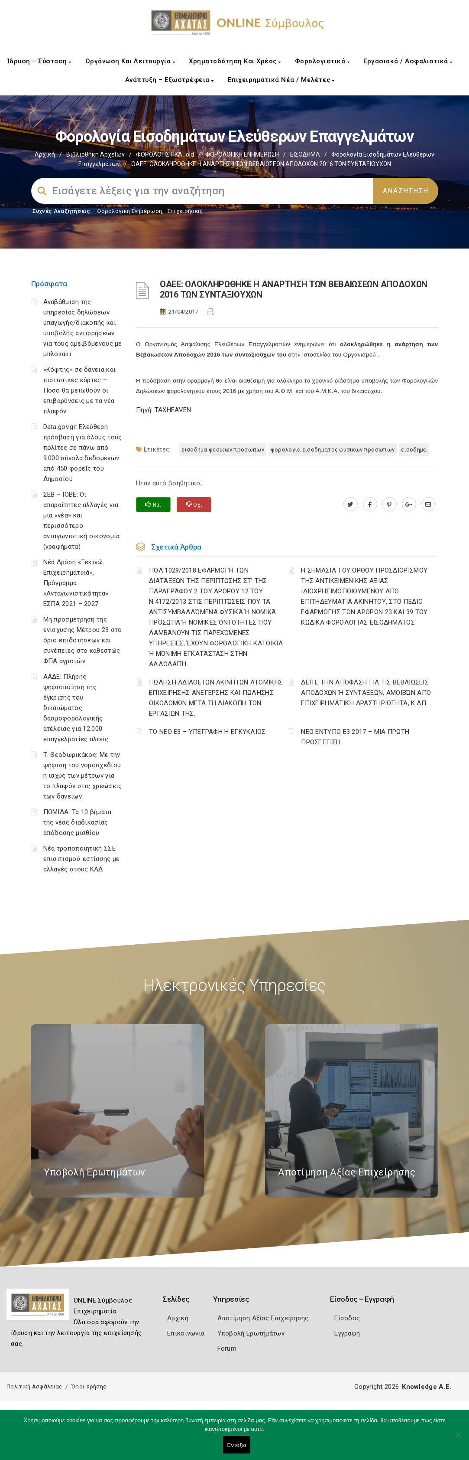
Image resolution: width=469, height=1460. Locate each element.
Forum (227, 1348)
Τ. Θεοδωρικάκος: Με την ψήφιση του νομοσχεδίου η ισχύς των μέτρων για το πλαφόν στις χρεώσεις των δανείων (82, 775)
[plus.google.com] (409, 504)
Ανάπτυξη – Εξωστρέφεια (169, 80)
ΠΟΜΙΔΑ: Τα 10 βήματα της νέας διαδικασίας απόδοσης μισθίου (77, 822)
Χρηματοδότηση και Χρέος (235, 61)
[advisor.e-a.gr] (428, 504)
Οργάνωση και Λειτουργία (130, 61)
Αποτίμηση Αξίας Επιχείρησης (263, 1318)
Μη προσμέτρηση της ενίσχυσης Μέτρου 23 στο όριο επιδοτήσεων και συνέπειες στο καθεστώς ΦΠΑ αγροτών (82, 640)
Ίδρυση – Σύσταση (39, 61)
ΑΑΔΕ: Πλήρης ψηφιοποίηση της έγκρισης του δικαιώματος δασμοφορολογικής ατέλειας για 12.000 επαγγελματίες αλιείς (76, 708)
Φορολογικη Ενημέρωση (129, 211)
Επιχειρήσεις (185, 211)
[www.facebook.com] (370, 504)
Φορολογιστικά (322, 61)
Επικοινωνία (185, 1333)
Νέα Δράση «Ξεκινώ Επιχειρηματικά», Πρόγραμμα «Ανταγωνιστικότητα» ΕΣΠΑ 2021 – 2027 (76, 583)
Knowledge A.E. (426, 1387)
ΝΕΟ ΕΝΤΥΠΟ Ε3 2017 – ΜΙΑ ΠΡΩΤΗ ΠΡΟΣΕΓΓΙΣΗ (355, 737)
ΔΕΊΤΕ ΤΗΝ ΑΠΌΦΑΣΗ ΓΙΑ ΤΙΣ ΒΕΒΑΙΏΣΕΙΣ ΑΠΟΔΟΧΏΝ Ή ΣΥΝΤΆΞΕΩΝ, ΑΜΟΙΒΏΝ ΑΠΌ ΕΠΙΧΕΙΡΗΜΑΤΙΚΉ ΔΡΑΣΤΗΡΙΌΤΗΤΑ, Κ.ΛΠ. (366, 692)
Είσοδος (347, 1318)
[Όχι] (458, 1439)
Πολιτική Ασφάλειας (34, 1386)
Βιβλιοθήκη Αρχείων (95, 154)
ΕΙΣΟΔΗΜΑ (305, 154)
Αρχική (45, 154)
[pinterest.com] (389, 504)
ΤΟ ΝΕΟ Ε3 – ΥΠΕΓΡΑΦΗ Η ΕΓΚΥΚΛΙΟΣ (207, 732)
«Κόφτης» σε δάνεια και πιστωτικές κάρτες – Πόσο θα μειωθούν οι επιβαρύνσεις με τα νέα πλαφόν (79, 390)
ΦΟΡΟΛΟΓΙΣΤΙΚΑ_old (165, 154)
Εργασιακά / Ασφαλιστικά (408, 61)
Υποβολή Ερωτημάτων (251, 1333)
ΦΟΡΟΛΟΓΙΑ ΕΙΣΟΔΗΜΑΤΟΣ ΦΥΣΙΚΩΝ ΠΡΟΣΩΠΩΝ (333, 449)
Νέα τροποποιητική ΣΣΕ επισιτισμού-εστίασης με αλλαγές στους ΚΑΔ (81, 859)
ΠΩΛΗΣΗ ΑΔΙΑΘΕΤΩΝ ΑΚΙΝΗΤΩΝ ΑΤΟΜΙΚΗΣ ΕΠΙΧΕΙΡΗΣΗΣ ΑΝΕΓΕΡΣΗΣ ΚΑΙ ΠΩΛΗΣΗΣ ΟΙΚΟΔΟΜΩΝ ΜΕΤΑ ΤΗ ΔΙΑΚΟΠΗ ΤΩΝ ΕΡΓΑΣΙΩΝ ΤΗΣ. (216, 697)
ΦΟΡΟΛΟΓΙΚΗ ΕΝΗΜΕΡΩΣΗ (242, 154)
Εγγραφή (347, 1333)
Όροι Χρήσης (88, 1386)
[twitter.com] (350, 504)
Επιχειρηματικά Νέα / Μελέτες (281, 80)
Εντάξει (236, 1445)
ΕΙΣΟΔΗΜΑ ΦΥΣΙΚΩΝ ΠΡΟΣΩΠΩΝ (222, 449)
